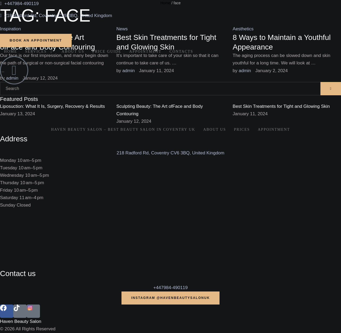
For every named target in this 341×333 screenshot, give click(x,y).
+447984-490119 (170, 287)
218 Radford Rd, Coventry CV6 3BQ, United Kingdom (170, 152)
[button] (36, 40)
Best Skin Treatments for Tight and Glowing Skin (281, 106)
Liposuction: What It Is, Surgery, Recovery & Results (52, 106)
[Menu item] (10, 51)
